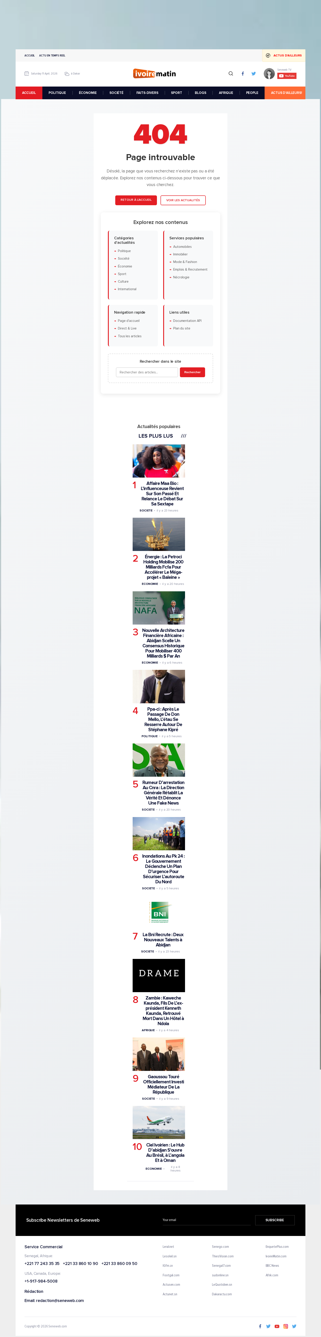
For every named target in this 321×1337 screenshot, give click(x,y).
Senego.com (220, 1247)
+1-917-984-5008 (41, 1281)
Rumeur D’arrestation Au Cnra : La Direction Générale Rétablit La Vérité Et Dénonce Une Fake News (163, 793)
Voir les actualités (183, 200)
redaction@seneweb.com (60, 1301)
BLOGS (200, 93)
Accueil (30, 55)
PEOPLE (252, 93)
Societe (146, 510)
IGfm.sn (168, 1266)
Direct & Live (127, 329)
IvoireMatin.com (276, 1256)
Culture (123, 282)
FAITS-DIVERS (147, 93)
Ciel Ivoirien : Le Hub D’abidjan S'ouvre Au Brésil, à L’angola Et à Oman (165, 1153)
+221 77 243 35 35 (42, 1264)
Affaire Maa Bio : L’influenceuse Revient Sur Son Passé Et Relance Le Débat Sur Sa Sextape (162, 494)
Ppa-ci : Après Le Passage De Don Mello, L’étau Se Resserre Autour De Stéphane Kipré (163, 719)
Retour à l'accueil (136, 200)
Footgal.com (171, 1275)
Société (124, 259)
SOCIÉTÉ (116, 93)
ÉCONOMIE (88, 93)
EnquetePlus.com (277, 1247)
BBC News (272, 1266)
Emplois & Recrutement (190, 270)
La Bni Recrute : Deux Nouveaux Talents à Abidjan (163, 940)
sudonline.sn (220, 1275)
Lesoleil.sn (170, 1256)
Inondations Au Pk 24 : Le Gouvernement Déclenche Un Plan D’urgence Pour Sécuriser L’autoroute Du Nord (163, 869)
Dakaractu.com (222, 1294)
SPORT (176, 93)
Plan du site (181, 329)
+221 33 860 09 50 (119, 1264)
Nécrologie (181, 277)
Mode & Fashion (185, 262)
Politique (124, 251)
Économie (125, 266)
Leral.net (168, 1247)
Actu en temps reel (52, 55)
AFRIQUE (226, 93)
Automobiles (182, 247)
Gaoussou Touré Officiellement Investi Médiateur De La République (163, 1084)
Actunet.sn (170, 1294)
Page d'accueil (129, 321)
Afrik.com (272, 1275)
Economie (150, 584)
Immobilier (180, 254)
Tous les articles (130, 336)
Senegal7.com (221, 1266)
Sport (122, 274)
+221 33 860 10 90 (80, 1264)
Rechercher (192, 372)
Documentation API (187, 321)
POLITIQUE (57, 93)
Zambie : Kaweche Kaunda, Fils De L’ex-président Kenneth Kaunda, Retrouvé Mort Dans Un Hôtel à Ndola (163, 1011)
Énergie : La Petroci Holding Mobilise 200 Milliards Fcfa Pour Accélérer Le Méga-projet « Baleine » (163, 567)
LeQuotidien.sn (222, 1285)
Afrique (148, 1030)
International (127, 289)
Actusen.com (171, 1285)
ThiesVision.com (223, 1256)
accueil (29, 93)
